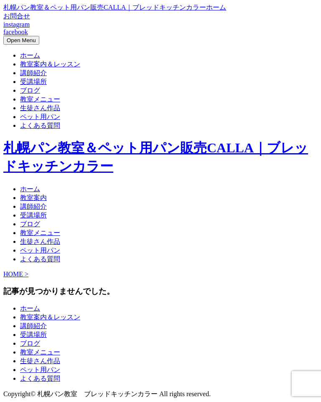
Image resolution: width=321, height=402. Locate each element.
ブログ (30, 90)
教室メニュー (40, 99)
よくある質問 (40, 125)
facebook (15, 31)
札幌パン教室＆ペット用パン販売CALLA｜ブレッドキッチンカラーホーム (114, 7)
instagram (16, 24)
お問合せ (16, 16)
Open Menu (21, 40)
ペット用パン (40, 116)
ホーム (30, 55)
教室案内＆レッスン (50, 64)
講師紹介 (33, 72)
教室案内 (33, 197)
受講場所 (33, 81)
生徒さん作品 (40, 107)
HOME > (15, 274)
